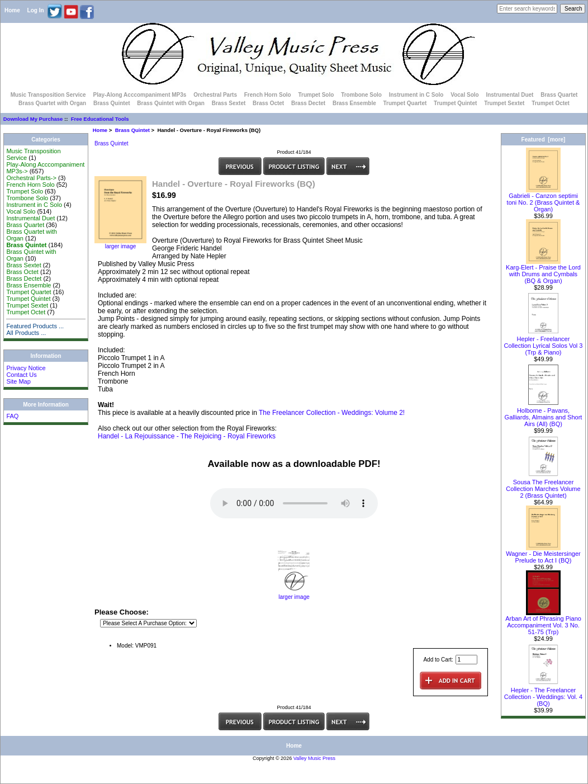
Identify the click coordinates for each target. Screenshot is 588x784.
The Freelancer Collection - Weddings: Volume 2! (332, 413)
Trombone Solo (361, 95)
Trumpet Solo (316, 95)
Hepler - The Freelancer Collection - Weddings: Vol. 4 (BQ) (543, 694)
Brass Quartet (558, 95)
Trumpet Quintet (455, 103)
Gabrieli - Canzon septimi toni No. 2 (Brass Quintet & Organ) (543, 199)
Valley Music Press (314, 758)
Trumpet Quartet (405, 103)
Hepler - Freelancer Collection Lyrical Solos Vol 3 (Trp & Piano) (543, 343)
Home (12, 10)
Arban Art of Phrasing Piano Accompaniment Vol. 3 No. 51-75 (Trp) (543, 622)
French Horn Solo (267, 95)
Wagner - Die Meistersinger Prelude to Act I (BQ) (543, 554)
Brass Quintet (132, 130)
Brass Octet (268, 103)
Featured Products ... (35, 326)
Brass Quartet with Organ (52, 103)
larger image (294, 594)
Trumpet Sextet (504, 103)
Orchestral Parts (215, 95)
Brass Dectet (308, 103)
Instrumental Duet (509, 95)
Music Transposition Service (48, 95)
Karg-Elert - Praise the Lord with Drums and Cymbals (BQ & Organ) (543, 271)
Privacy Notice (25, 368)
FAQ (12, 416)
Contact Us (21, 374)
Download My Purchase (33, 119)
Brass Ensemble (354, 103)
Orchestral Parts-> (31, 177)
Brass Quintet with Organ (171, 103)
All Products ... (26, 332)
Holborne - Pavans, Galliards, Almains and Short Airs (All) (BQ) (543, 414)
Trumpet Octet (551, 103)
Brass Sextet (229, 103)
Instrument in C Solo (416, 95)
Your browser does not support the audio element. (294, 503)
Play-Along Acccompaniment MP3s (139, 95)
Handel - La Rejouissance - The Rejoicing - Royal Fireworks (187, 436)
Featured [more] (543, 139)
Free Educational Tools (100, 119)
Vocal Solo (464, 95)
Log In (35, 10)
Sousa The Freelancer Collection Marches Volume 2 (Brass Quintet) (543, 486)
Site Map (18, 381)
